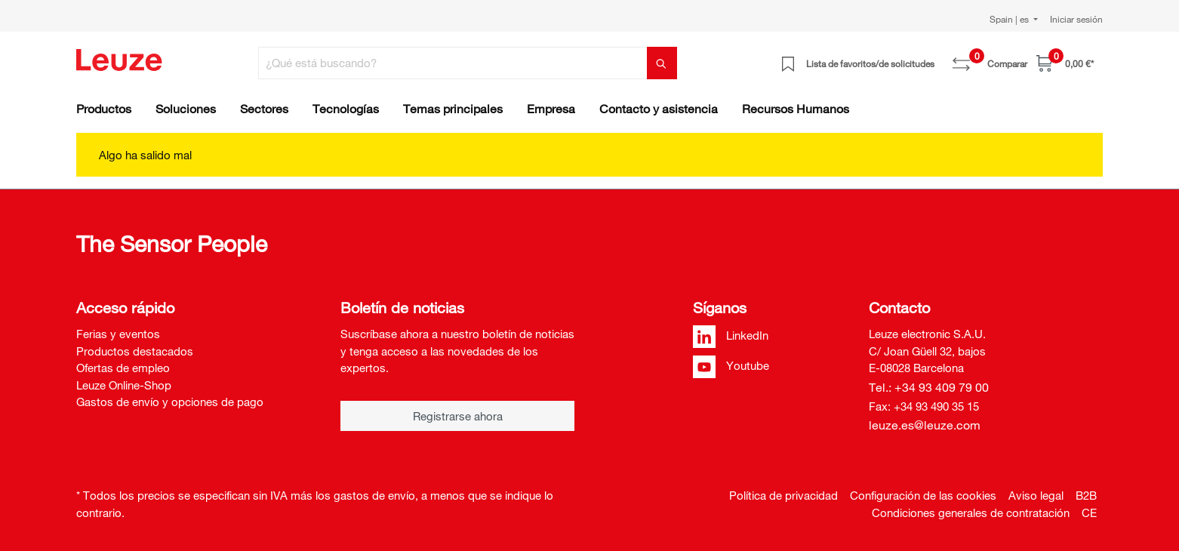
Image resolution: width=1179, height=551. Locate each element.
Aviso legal (1036, 495)
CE (1089, 512)
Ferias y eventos (118, 333)
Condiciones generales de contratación (971, 512)
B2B (1086, 495)
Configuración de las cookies (923, 495)
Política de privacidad (783, 495)
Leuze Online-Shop (123, 385)
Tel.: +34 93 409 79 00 (929, 387)
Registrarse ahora (458, 416)
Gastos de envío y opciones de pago (169, 401)
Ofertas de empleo (123, 367)
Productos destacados (134, 351)
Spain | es (1010, 19)
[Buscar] (662, 63)
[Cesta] (1065, 63)
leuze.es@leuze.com (924, 424)
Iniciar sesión (1076, 19)
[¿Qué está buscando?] (453, 63)
